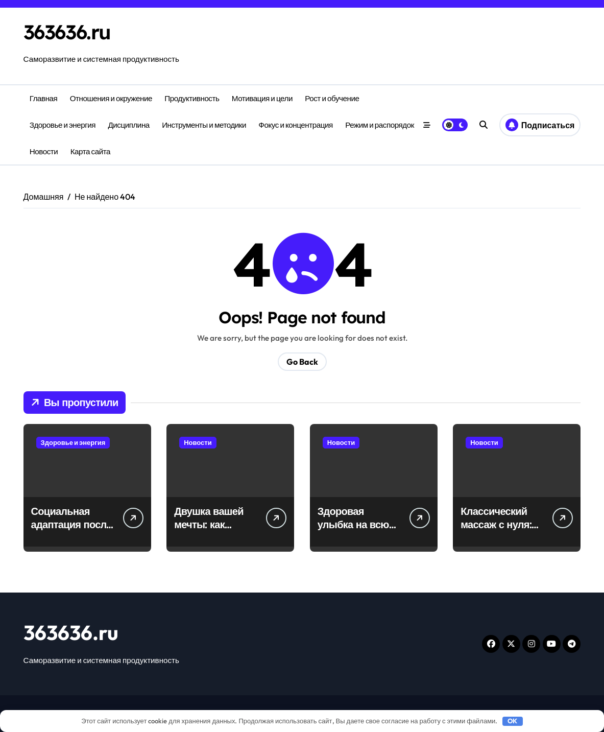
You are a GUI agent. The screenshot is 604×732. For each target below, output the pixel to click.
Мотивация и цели (262, 98)
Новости (44, 151)
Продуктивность (191, 98)
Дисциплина (128, 125)
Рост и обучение (332, 98)
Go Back (302, 362)
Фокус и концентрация (295, 125)
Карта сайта (90, 151)
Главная (44, 98)
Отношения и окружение (111, 98)
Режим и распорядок (379, 125)
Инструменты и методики (204, 125)
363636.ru (68, 32)
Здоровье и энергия (62, 125)
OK (512, 721)
